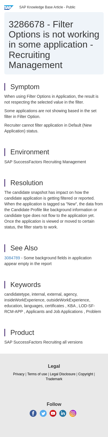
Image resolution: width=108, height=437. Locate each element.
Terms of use (37, 374)
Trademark (54, 379)
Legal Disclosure (62, 374)
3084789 (12, 258)
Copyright (85, 374)
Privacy (18, 374)
